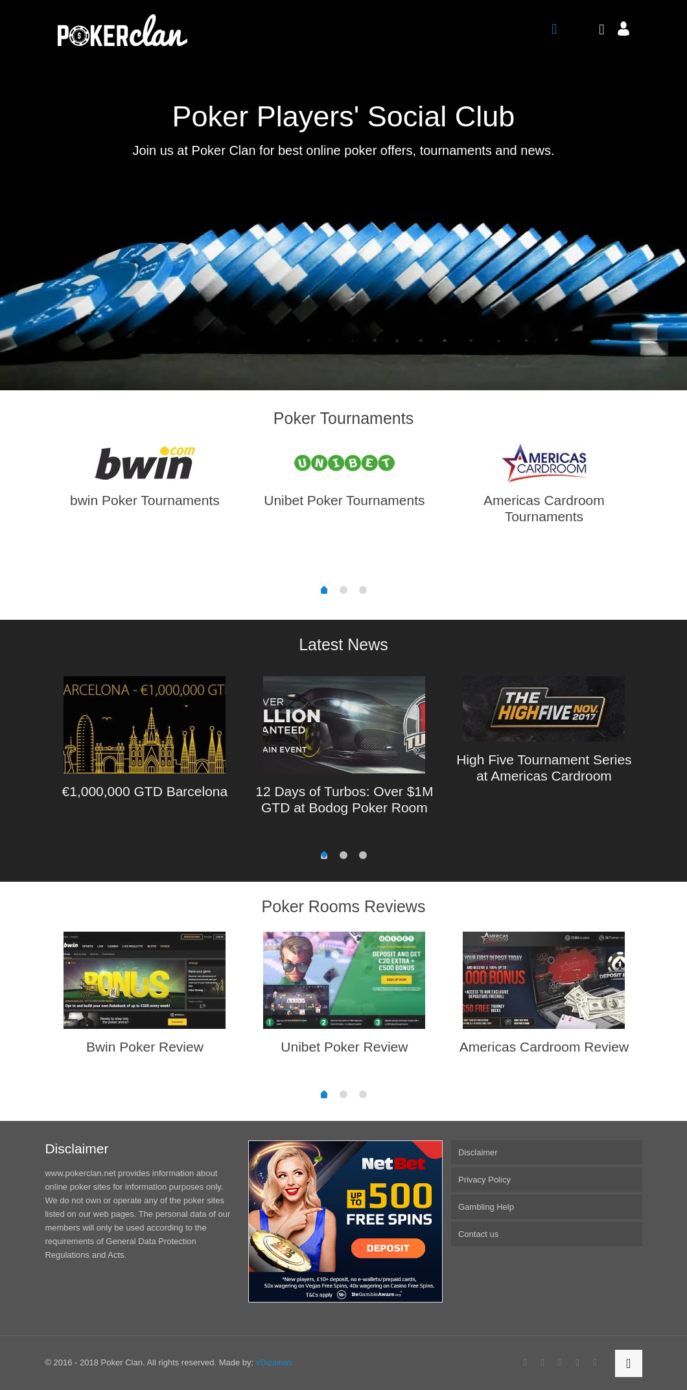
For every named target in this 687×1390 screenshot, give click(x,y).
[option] (144, 480)
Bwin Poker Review (145, 1046)
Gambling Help (486, 1207)
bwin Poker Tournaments (145, 500)
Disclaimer (478, 1152)
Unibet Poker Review (344, 1046)
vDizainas (274, 1362)
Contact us (478, 1234)
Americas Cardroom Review (544, 1046)
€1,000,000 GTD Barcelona (145, 791)
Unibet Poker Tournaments (344, 500)
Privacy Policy (484, 1179)
